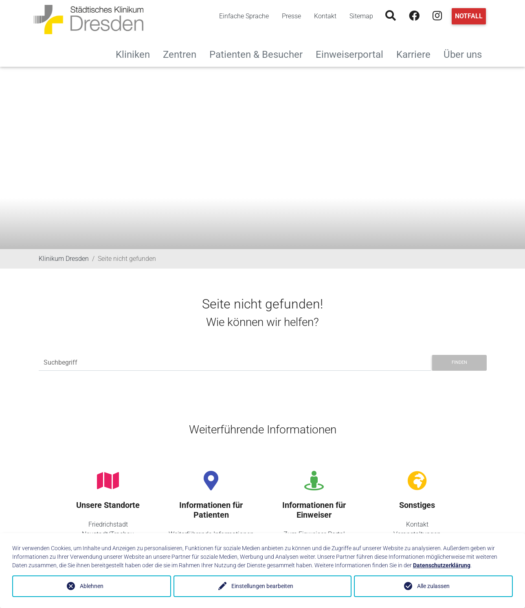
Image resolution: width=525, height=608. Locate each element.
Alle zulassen (433, 586)
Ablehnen (91, 586)
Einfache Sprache (244, 16)
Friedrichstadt (108, 524)
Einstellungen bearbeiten (262, 586)
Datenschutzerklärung (441, 565)
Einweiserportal (353, 53)
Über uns (466, 53)
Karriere (416, 53)
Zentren (183, 53)
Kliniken (136, 53)
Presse (291, 16)
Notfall (469, 16)
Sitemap (361, 16)
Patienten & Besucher (259, 53)
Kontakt (325, 16)
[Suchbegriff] (235, 363)
